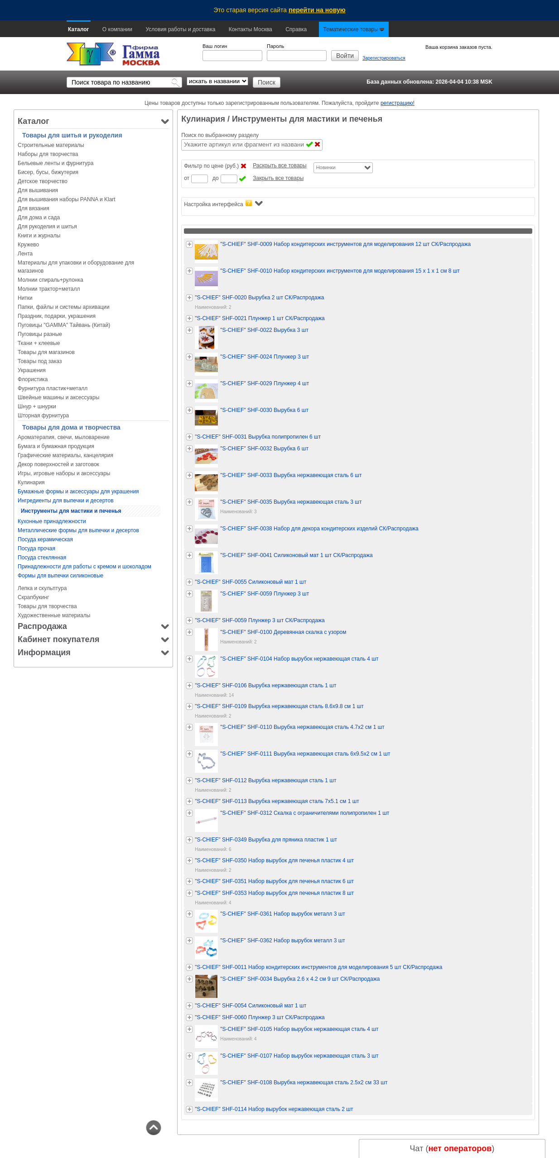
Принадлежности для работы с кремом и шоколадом (84, 566)
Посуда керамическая (45, 539)
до (215, 178)
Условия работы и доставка (180, 29)
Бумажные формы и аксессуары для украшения (78, 491)
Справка (296, 29)
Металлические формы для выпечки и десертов (78, 530)
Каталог (78, 29)
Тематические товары (354, 29)
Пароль (275, 46)
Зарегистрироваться (383, 58)
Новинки (326, 167)
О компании (117, 29)
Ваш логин (214, 46)
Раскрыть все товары (279, 165)
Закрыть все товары (278, 178)
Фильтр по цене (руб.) (211, 166)
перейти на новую (317, 10)
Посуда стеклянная (42, 557)
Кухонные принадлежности (52, 521)
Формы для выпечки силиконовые (60, 575)
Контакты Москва (250, 29)
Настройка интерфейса (223, 204)
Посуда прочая (36, 548)
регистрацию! (397, 103)
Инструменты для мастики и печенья (71, 511)
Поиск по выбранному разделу (220, 135)
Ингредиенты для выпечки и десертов (66, 500)
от (186, 178)
